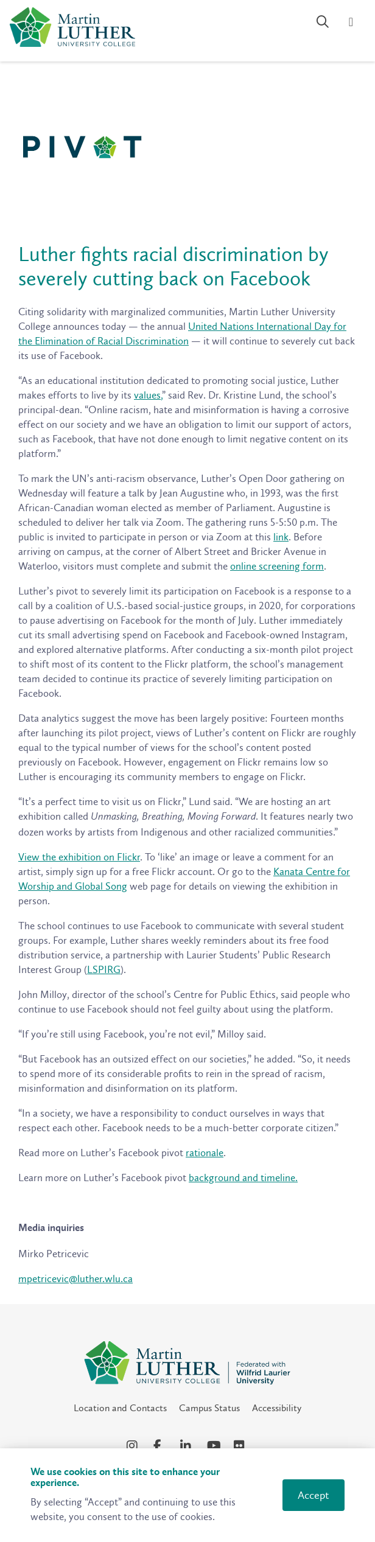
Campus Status (209, 1408)
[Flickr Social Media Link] (241, 1446)
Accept (313, 1495)
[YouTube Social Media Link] (214, 1446)
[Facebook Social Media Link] (160, 1446)
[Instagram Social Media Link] (134, 1446)
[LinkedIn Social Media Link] (187, 1446)
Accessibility (276, 1408)
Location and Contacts (120, 1408)
